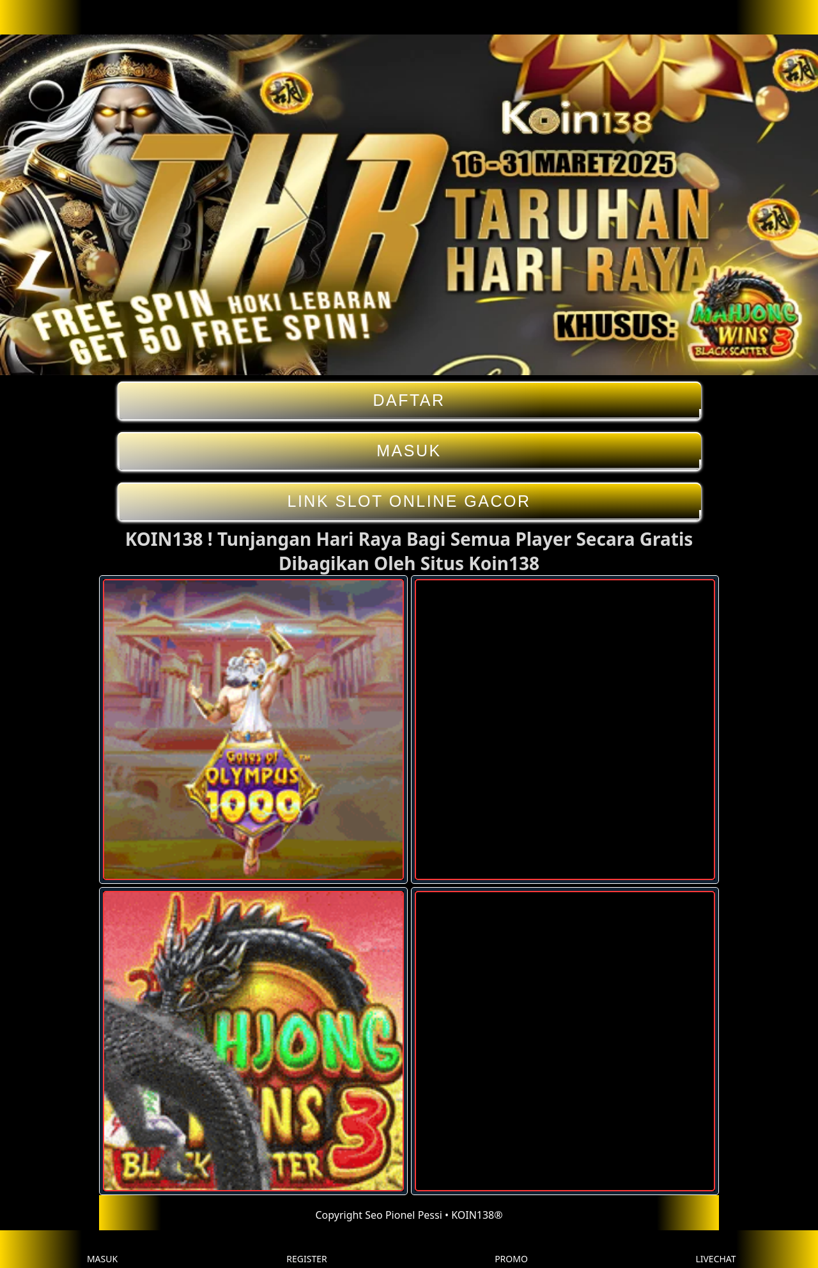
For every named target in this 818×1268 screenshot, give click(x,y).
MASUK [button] (102, 1249)
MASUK (409, 451)
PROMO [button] (511, 1249)
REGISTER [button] (306, 1249)
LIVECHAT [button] (715, 1249)
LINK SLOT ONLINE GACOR (409, 501)
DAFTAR (409, 400)
